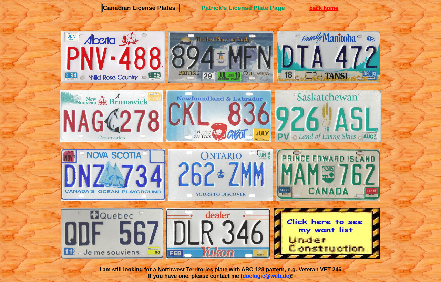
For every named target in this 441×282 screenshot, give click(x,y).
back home (323, 8)
